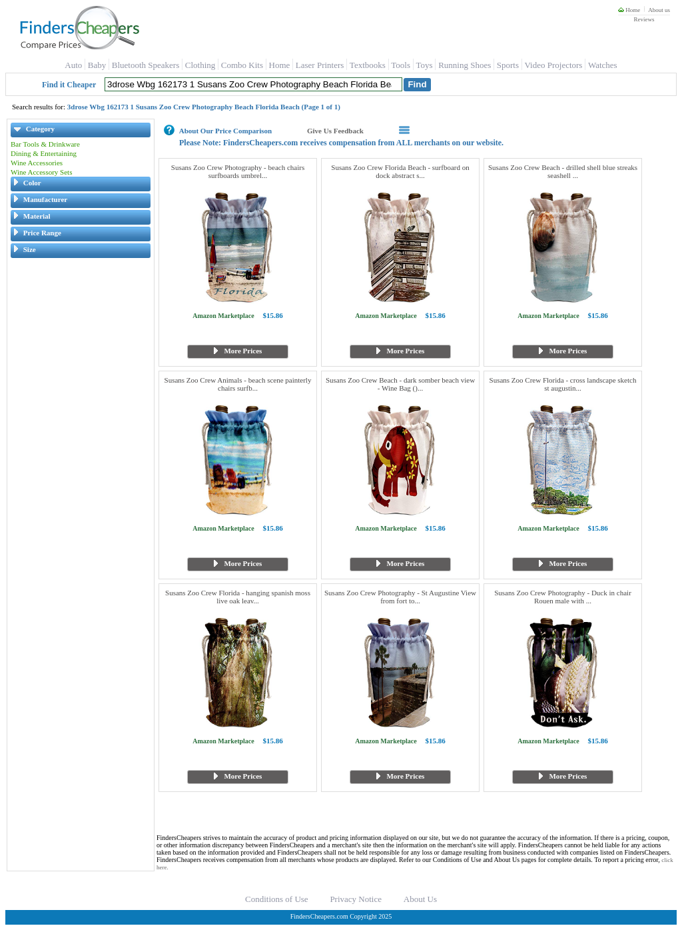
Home (629, 10)
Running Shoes (464, 65)
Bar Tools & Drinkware (45, 144)
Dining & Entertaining (44, 153)
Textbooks (368, 65)
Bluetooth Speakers (145, 65)
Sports (508, 65)
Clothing (200, 65)
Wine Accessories (37, 163)
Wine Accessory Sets (41, 172)
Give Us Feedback (335, 131)
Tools (400, 65)
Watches (602, 65)
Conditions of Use (276, 899)
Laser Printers (320, 65)
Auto (73, 65)
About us (659, 10)
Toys (424, 65)
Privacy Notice (356, 899)
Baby (97, 65)
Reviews (643, 19)
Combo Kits (242, 65)
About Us (420, 899)
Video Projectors (553, 65)
